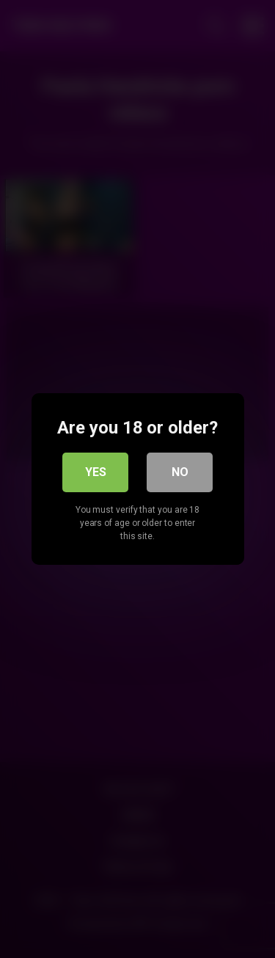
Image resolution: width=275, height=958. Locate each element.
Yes (95, 472)
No (180, 472)
